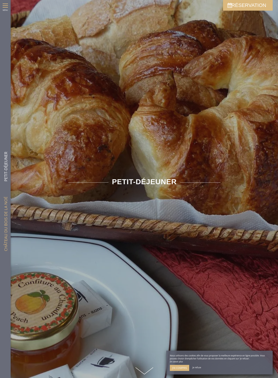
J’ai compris (179, 367)
